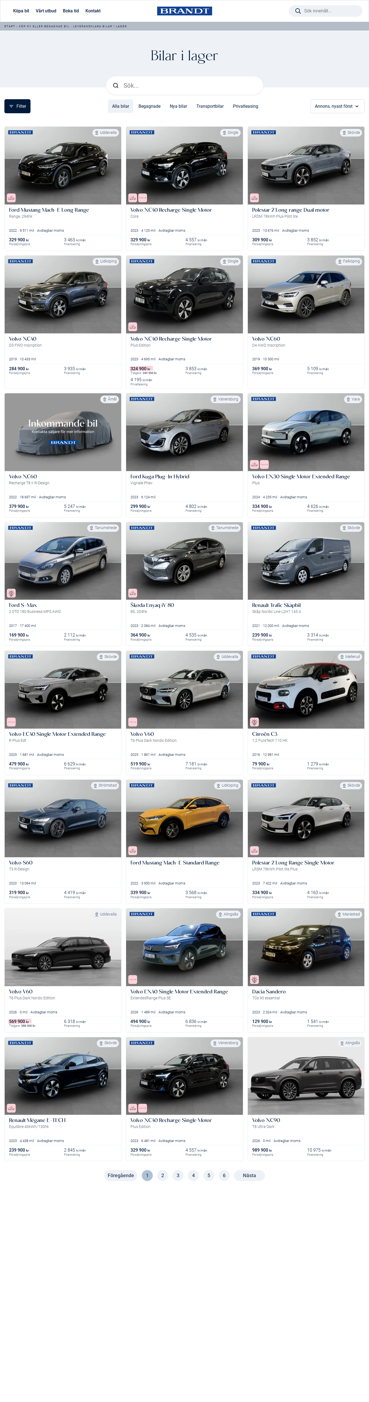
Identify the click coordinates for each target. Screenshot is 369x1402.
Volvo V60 (142, 734)
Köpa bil (21, 10)
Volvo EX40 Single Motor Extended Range (179, 991)
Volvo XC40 (22, 339)
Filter (17, 106)
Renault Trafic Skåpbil (276, 605)
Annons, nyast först (337, 106)
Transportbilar (210, 106)
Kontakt (93, 10)
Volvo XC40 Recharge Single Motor (171, 210)
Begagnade (149, 106)
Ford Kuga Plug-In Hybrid (160, 476)
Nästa (249, 1175)
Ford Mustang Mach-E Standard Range (175, 862)
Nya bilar (178, 106)
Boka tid (71, 10)
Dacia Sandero (269, 991)
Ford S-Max (23, 605)
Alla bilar (120, 106)
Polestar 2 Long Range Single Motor (293, 862)
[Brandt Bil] (184, 11)
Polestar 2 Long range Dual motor (290, 210)
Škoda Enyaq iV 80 (152, 605)
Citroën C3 (264, 734)
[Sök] (190, 85)
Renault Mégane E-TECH (37, 1120)
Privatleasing (245, 106)
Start (9, 26)
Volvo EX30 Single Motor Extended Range (301, 476)
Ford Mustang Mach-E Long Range (49, 210)
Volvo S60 (20, 862)
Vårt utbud (46, 10)
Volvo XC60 (266, 339)
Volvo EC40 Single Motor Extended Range (57, 734)
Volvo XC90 (266, 1120)
